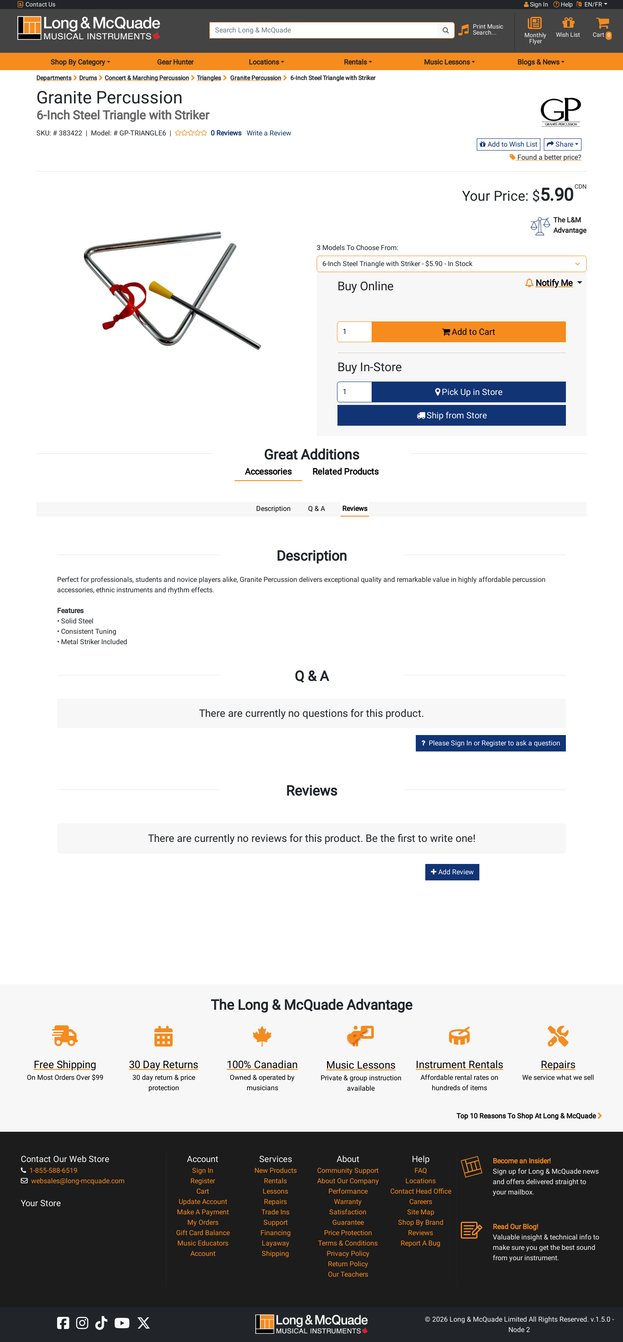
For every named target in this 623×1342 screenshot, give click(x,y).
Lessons (275, 1191)
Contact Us (36, 4)
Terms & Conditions (348, 1243)
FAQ (420, 1170)
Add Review (452, 871)
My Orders (202, 1222)
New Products (275, 1170)
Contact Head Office (420, 1191)
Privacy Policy (348, 1253)
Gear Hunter (175, 62)
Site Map (420, 1211)
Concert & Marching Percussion (147, 77)
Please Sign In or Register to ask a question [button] (490, 742)
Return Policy (348, 1263)
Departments (53, 77)
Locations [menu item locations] (264, 62)
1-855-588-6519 (49, 1170)
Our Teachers (348, 1274)
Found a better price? (545, 157)
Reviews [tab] (354, 508)
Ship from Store (452, 415)
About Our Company (348, 1180)
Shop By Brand (420, 1222)
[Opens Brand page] (561, 111)
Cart (202, 1191)
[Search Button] (446, 30)
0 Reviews (226, 133)
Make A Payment (203, 1211)
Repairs (275, 1201)
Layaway (275, 1243)
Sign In (202, 1170)
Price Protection (348, 1232)
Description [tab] (273, 508)
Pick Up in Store (469, 392)
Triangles (209, 77)
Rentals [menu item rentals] (355, 62)
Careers (420, 1201)
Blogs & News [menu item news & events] (538, 62)
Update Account (203, 1201)
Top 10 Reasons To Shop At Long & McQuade (529, 1116)
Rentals (275, 1180)
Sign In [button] (536, 4)
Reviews (420, 1232)
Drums (88, 77)
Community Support (348, 1170)
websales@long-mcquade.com (73, 1180)
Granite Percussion (255, 77)
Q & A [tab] (316, 508)
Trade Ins (275, 1211)
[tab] (268, 473)
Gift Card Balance (203, 1232)
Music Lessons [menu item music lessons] (447, 62)
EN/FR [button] (589, 4)
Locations (420, 1180)
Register (202, 1180)
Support (275, 1222)
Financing (275, 1232)
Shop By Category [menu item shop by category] (78, 62)
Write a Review (269, 133)
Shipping (275, 1253)
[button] (601, 31)
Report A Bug (420, 1243)
